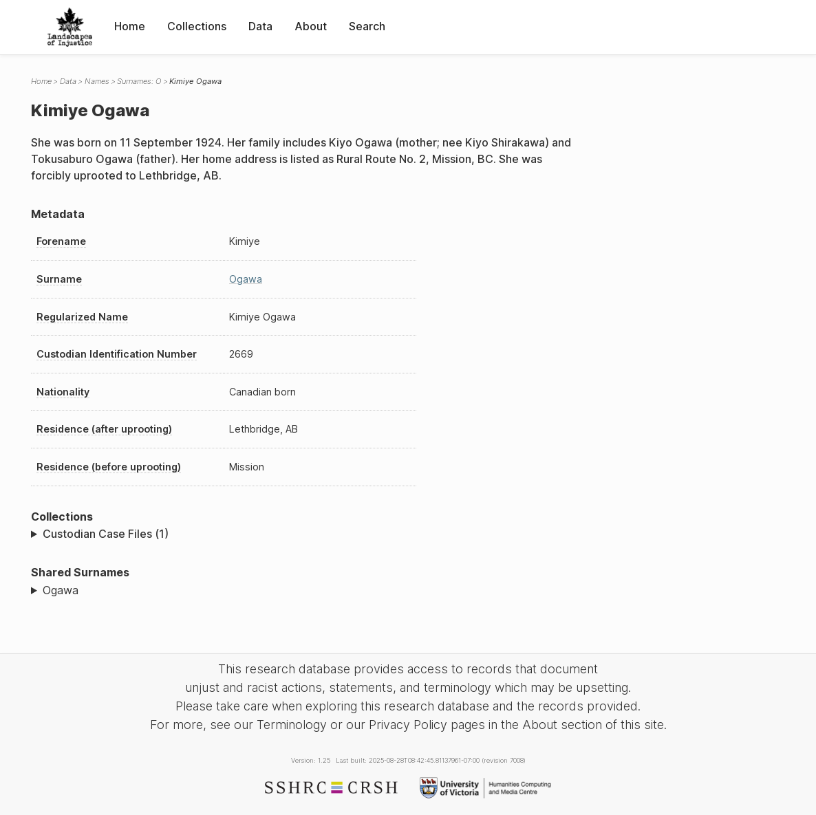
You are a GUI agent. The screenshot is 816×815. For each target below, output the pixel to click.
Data (260, 26)
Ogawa (245, 279)
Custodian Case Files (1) (106, 534)
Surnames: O (139, 81)
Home (129, 26)
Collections (196, 26)
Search (367, 26)
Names (97, 81)
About (310, 26)
